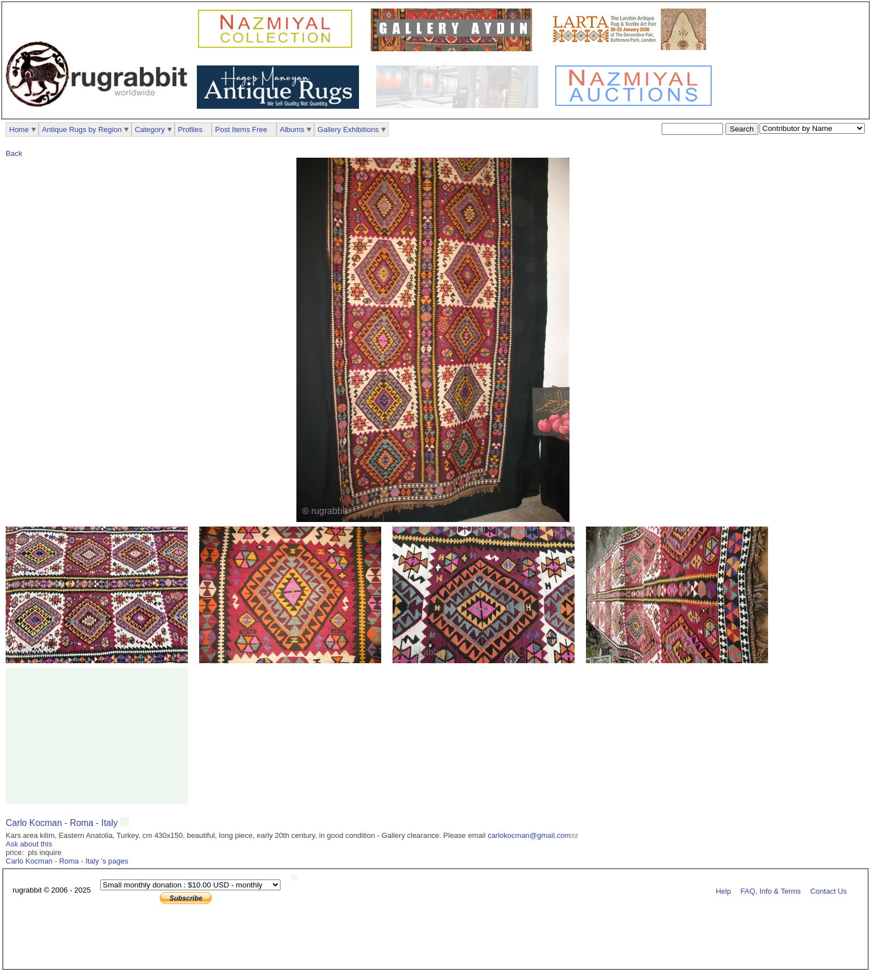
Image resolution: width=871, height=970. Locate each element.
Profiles (190, 129)
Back (14, 153)
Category (150, 129)
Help (723, 890)
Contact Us (828, 890)
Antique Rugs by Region (82, 129)
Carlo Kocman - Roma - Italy (63, 823)
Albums (292, 129)
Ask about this (29, 844)
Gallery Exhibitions (348, 129)
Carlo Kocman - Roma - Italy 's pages (67, 861)
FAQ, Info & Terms (771, 890)
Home (19, 129)
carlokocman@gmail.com (529, 835)
